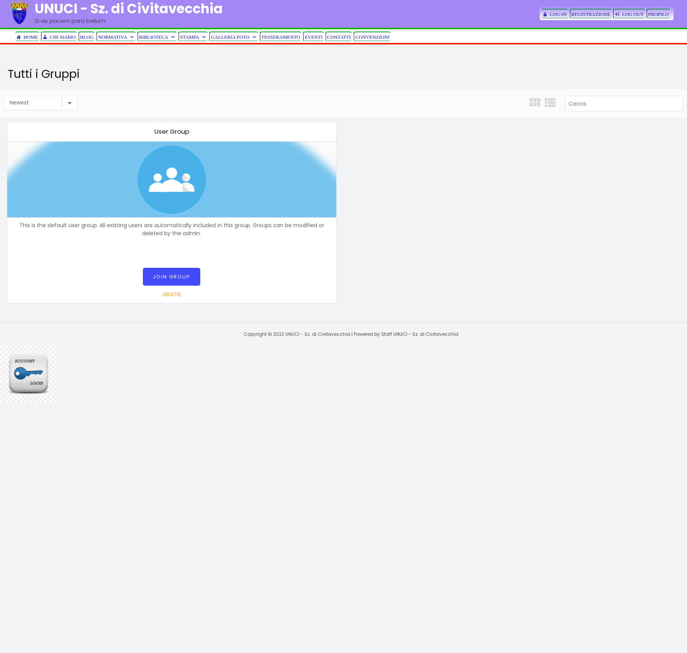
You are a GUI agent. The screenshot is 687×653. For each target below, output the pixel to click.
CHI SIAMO (63, 37)
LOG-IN (558, 14)
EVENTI (314, 37)
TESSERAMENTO (280, 37)
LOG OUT (633, 14)
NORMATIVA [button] (116, 36)
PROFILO (658, 14)
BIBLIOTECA (157, 36)
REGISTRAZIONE (591, 14)
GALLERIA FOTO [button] (233, 36)
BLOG (86, 37)
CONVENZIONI (372, 37)
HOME (31, 37)
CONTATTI (339, 37)
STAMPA (193, 36)
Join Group (171, 276)
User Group (171, 131)
